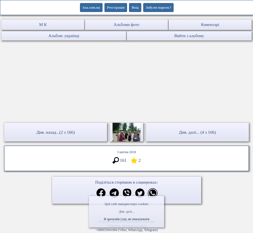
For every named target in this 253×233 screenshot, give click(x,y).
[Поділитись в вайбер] (127, 194)
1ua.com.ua (91, 7)
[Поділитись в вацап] (153, 194)
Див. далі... (126, 211)
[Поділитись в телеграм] (114, 194)
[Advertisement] (126, 82)
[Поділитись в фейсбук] (101, 194)
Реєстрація (116, 7)
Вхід (135, 7)
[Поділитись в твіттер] (140, 194)
